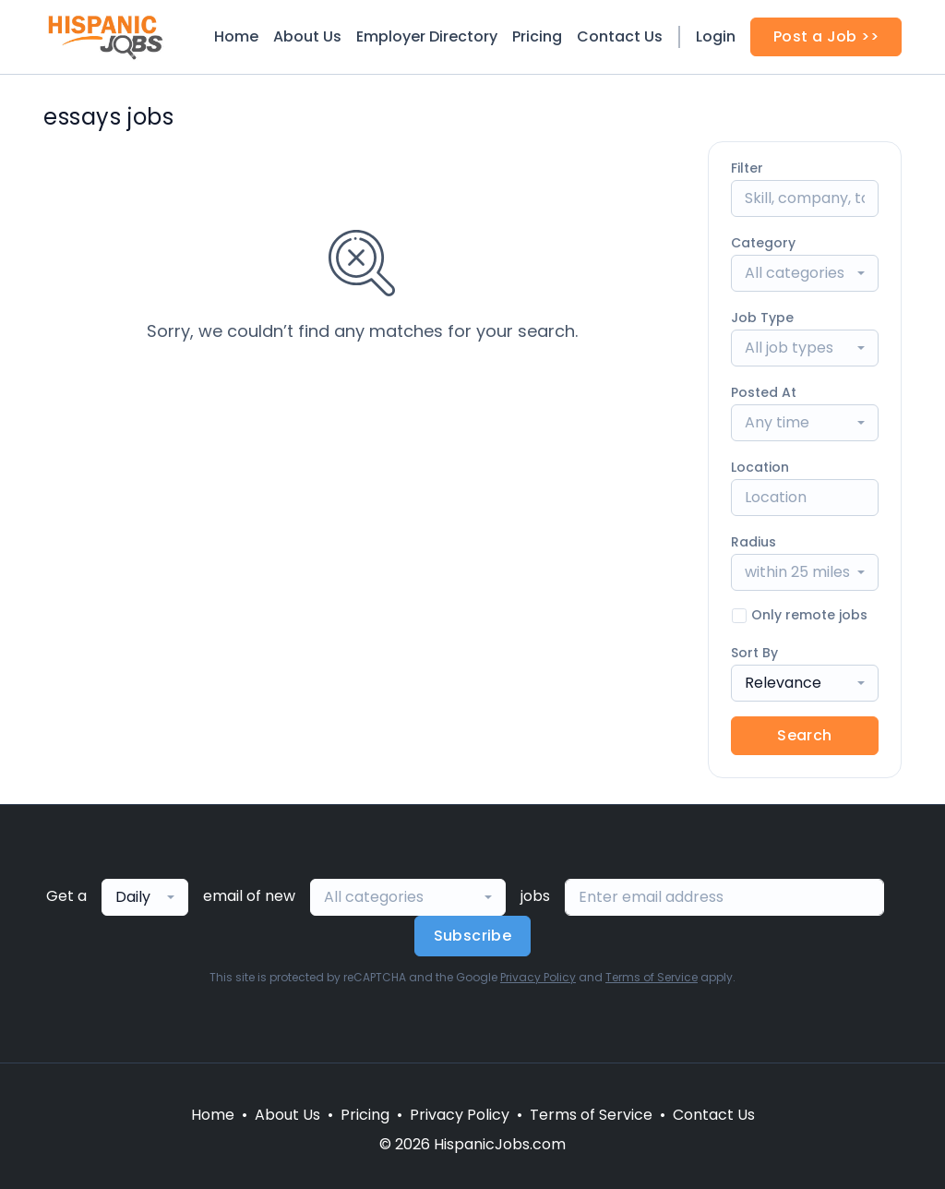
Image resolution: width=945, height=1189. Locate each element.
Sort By (754, 652)
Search (804, 735)
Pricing (537, 36)
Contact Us (620, 36)
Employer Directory (426, 36)
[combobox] (805, 273)
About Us (307, 36)
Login (716, 36)
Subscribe (473, 935)
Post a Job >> (826, 36)
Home (236, 36)
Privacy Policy (538, 977)
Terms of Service (651, 977)
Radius (753, 542)
